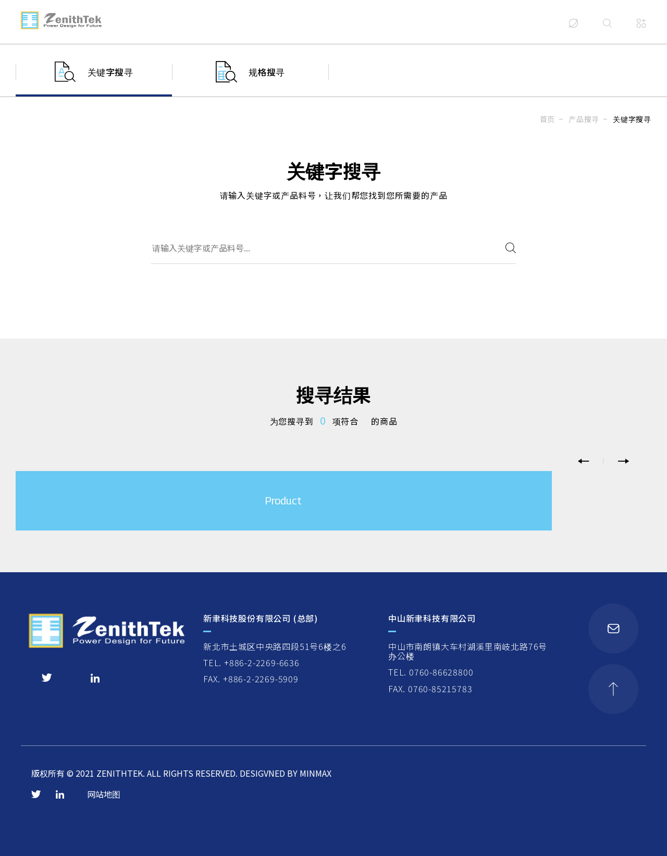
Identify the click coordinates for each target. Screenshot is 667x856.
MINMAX (315, 773)
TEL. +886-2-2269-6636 (251, 662)
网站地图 (103, 794)
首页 (547, 119)
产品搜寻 (584, 119)
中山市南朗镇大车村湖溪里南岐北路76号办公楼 (467, 651)
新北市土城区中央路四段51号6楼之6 (274, 646)
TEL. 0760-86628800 (430, 672)
